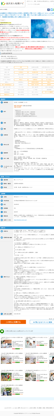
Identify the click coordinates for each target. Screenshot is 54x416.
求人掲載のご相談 (41, 408)
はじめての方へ (8, 408)
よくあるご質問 (16, 408)
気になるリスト (24, 408)
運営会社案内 (49, 408)
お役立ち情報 (33, 408)
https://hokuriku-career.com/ (20, 220)
